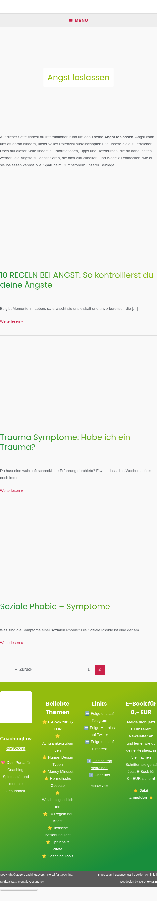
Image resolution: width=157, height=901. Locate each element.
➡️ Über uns (99, 775)
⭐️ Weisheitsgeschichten (57, 799)
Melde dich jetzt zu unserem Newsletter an (141, 729)
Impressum (105, 874)
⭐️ (44, 757)
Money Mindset (60, 771)
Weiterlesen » (11, 321)
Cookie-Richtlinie (144, 874)
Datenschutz (123, 874)
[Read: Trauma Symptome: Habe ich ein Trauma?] (78, 380)
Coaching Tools (61, 856)
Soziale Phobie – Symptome (55, 606)
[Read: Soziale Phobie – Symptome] (78, 549)
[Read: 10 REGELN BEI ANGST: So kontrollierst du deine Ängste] (78, 217)
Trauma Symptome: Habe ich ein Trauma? (65, 442)
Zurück (23, 669)
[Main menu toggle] (78, 20)
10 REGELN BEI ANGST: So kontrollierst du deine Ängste (76, 279)
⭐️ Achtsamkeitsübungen (57, 743)
